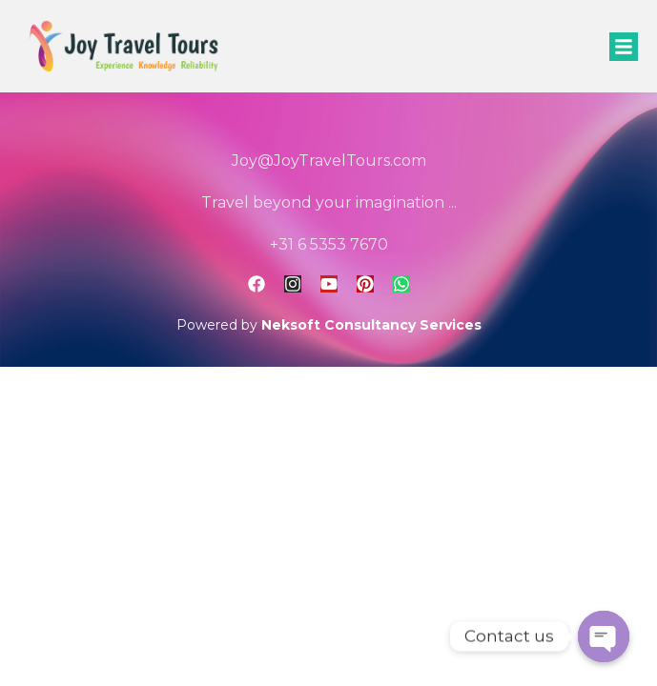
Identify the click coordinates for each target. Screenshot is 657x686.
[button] (623, 46)
